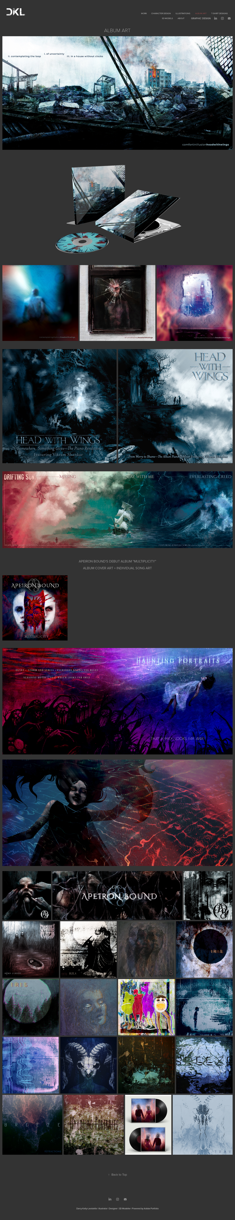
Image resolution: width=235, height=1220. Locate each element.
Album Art (201, 13)
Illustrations (183, 13)
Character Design (161, 13)
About (181, 18)
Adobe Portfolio (151, 1208)
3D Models (167, 18)
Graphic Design (201, 18)
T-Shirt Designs (219, 13)
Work (144, 13)
